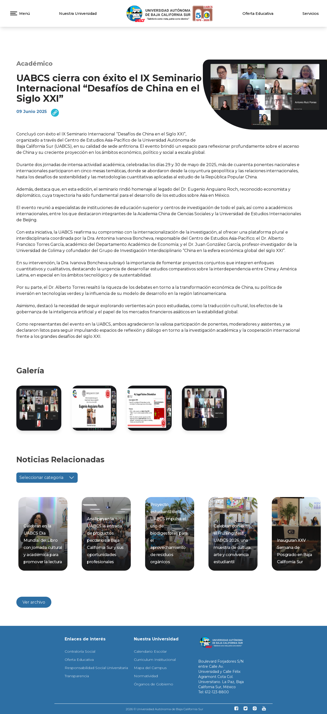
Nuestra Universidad (78, 13)
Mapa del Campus (150, 667)
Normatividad (146, 676)
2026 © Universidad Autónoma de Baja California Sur (164, 709)
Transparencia (77, 676)
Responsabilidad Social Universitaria (96, 667)
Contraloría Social (80, 651)
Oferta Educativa (257, 13)
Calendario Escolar (150, 651)
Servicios (310, 13)
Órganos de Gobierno (153, 684)
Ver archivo (33, 602)
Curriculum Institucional (155, 659)
